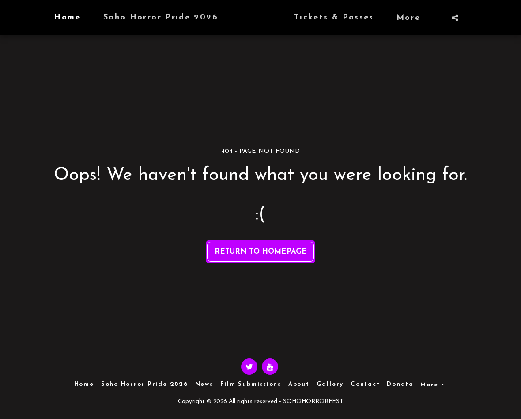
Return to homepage (261, 251)
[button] (472, 18)
